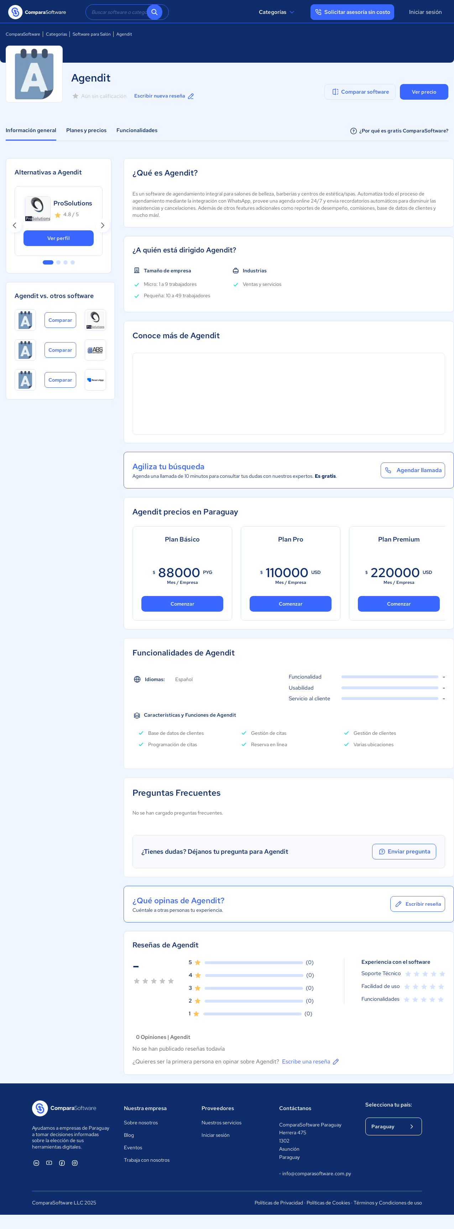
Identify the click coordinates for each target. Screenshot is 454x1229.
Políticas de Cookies (328, 1202)
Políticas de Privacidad (279, 1202)
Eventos (133, 1147)
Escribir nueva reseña (164, 96)
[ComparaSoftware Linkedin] (36, 1163)
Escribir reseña (417, 904)
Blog (129, 1135)
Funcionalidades (136, 130)
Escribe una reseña (311, 1061)
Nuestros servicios (221, 1122)
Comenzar (182, 604)
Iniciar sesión (425, 12)
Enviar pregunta (404, 851)
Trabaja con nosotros (146, 1160)
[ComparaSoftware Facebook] (62, 1163)
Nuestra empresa (145, 1108)
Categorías (277, 12)
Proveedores (218, 1108)
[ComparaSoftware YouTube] (49, 1163)
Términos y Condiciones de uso (388, 1202)
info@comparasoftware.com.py (315, 1174)
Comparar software (360, 92)
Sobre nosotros (141, 1122)
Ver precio (424, 92)
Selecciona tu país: (388, 1104)
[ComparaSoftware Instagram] (75, 1163)
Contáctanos (295, 1108)
